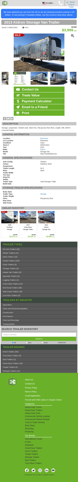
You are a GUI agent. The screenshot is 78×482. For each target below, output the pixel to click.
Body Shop (30, 425)
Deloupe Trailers (32, 457)
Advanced (62, 343)
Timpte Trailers (31, 454)
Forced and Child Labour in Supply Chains (43, 400)
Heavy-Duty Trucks (33, 407)
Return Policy (31, 392)
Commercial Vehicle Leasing (37, 416)
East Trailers (30, 460)
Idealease (29, 445)
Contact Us (30, 384)
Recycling (29, 428)
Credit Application (32, 396)
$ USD (47, 3)
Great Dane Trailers (33, 448)
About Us (29, 380)
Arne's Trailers (31, 451)
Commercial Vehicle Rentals (37, 419)
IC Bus (28, 442)
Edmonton (44, 138)
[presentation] (5, 77)
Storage (43, 194)
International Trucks (33, 439)
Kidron (42, 149)
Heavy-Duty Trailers (33, 410)
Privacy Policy (31, 388)
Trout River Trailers (33, 463)
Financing (29, 432)
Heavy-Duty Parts (32, 413)
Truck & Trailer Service (35, 422)
